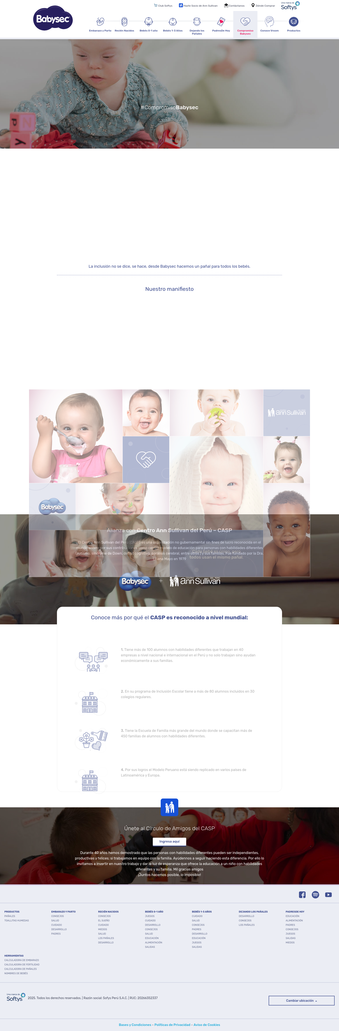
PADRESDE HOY (295, 911)
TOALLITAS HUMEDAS (16, 920)
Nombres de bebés (16, 973)
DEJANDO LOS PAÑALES (253, 911)
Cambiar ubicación (300, 1001)
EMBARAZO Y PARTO (63, 911)
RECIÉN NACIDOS (108, 911)
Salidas (150, 947)
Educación (152, 938)
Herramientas (14, 955)
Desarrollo (59, 929)
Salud (55, 920)
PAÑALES (9, 916)
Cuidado (56, 925)
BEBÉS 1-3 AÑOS (202, 911)
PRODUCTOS (11, 911)
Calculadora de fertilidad (21, 964)
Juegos (150, 916)
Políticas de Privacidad (172, 1025)
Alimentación (153, 942)
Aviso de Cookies (206, 1025)
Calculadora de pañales (20, 969)
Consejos (57, 916)
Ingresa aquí (169, 841)
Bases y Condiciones (135, 1025)
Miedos (102, 929)
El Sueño (104, 920)
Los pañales (106, 938)
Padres (55, 933)
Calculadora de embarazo (21, 960)
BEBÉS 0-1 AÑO (154, 911)
